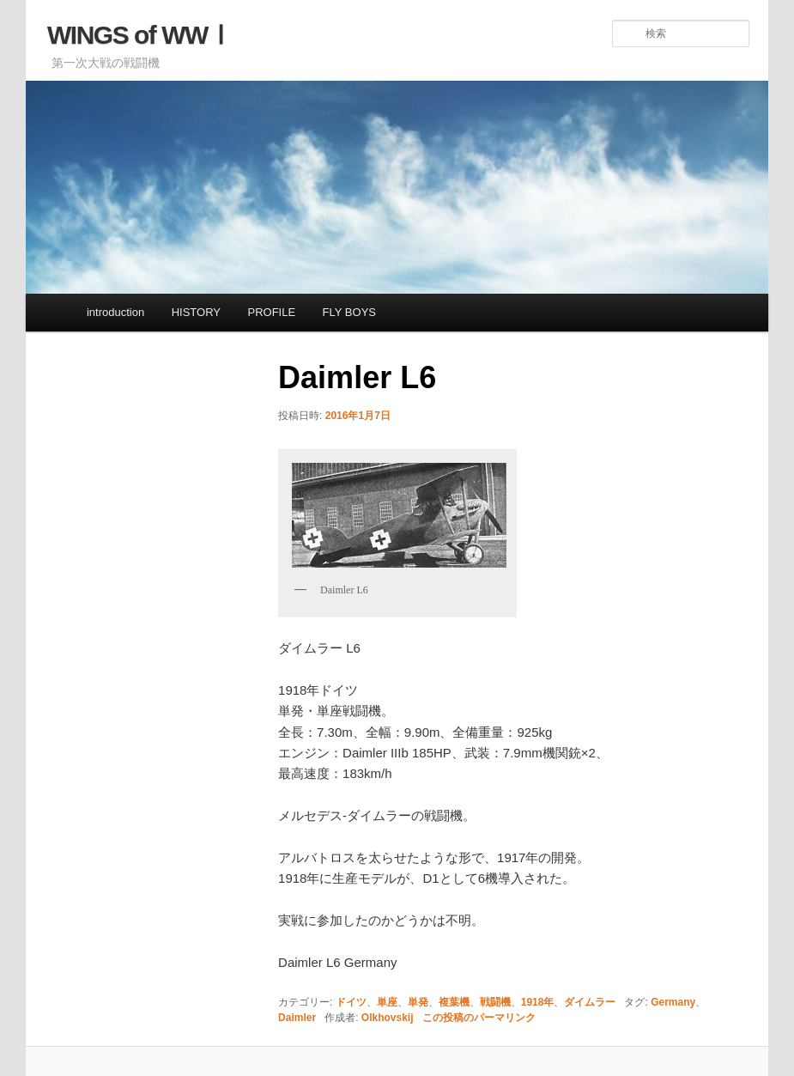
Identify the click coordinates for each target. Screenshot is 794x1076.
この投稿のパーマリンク (479, 1018)
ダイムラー (589, 1002)
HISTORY (196, 312)
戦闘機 (495, 1002)
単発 (418, 1002)
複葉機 (454, 1002)
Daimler (297, 1018)
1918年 (538, 1002)
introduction (115, 312)
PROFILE (271, 312)
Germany (673, 1002)
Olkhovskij (387, 1018)
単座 (387, 1002)
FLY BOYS (349, 312)
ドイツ (351, 1002)
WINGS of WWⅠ (139, 35)
